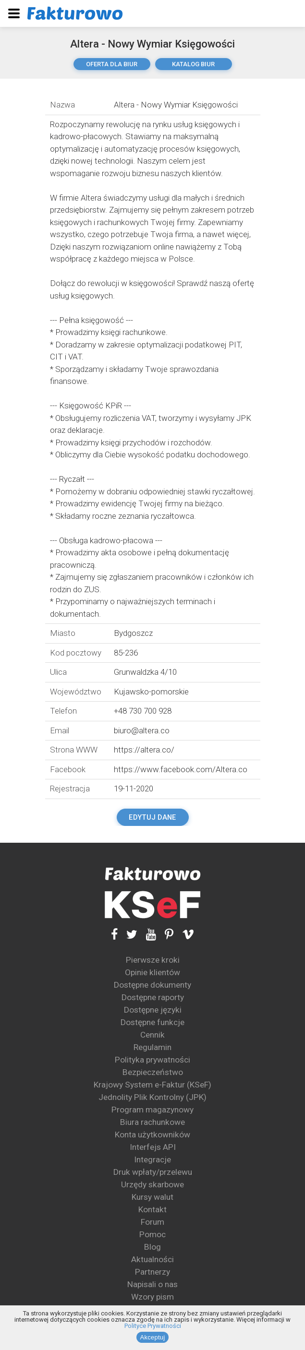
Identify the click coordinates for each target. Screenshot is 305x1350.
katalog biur (193, 64)
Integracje (152, 1159)
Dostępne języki (153, 1010)
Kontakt (152, 1209)
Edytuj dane (152, 817)
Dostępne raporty (153, 997)
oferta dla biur (111, 64)
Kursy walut (152, 1197)
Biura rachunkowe (152, 1122)
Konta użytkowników (152, 1134)
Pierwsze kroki (153, 960)
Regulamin (152, 1047)
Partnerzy (152, 1272)
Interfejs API (153, 1147)
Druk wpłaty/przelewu (152, 1172)
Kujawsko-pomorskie (151, 691)
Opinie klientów (152, 972)
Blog (152, 1247)
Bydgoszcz (133, 633)
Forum (152, 1222)
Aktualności (152, 1259)
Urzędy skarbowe (152, 1184)
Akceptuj (152, 1337)
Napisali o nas (152, 1284)
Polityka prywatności (152, 1059)
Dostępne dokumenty (152, 985)
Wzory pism (152, 1297)
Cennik (152, 1034)
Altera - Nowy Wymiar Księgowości (152, 44)
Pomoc (152, 1234)
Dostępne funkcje (152, 1022)
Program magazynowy (152, 1109)
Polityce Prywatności (152, 1326)
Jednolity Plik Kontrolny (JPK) (152, 1097)
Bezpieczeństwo (152, 1072)
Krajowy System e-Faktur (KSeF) (152, 1084)
